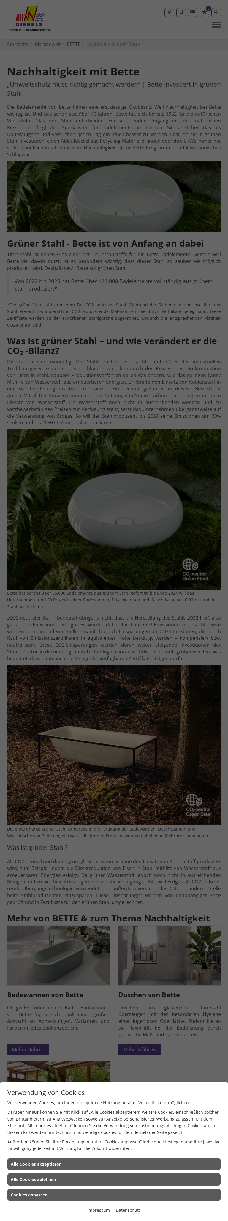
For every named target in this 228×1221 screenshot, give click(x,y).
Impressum (98, 1210)
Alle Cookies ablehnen (33, 1179)
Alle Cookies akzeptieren (36, 1164)
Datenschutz (128, 1210)
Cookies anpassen (29, 1195)
